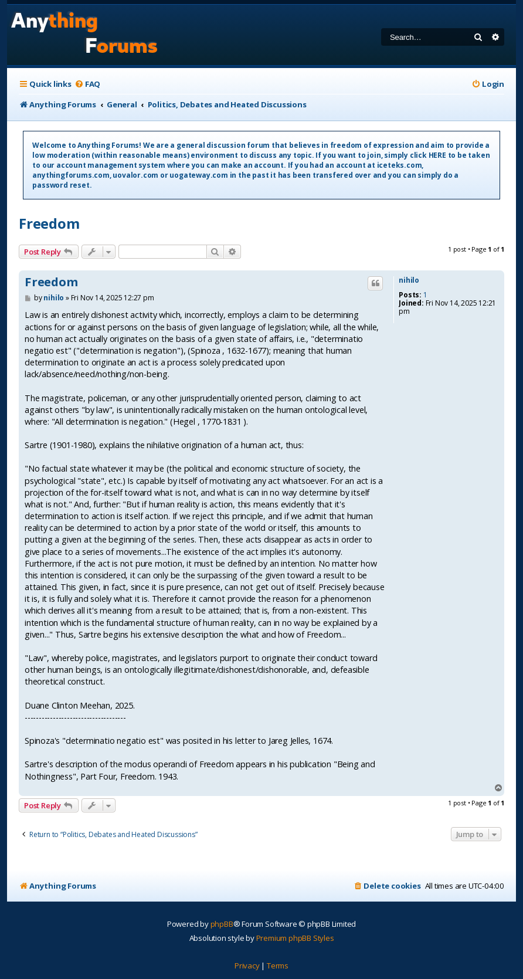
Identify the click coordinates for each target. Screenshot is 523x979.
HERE (437, 155)
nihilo (409, 280)
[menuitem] (87, 84)
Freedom (49, 223)
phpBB (221, 924)
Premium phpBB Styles (295, 938)
